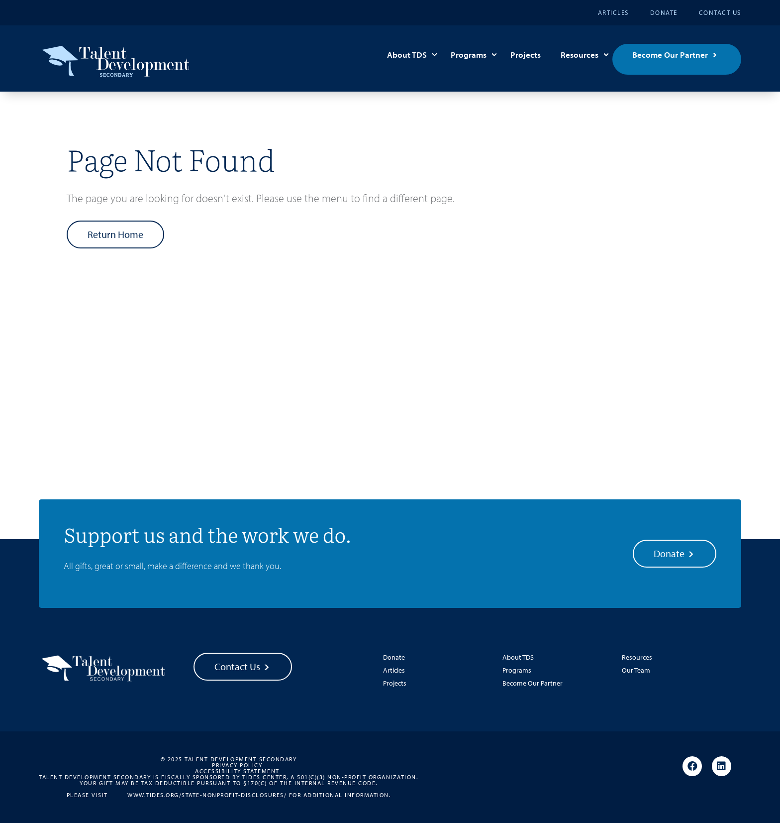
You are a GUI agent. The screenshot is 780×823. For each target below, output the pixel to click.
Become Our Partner (670, 54)
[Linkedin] (721, 767)
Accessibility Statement (237, 771)
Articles (613, 12)
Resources (579, 54)
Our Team (636, 670)
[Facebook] (692, 767)
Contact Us (720, 12)
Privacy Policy (237, 765)
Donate (664, 12)
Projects (525, 54)
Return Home (115, 234)
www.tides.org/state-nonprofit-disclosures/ (207, 794)
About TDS (407, 54)
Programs (469, 54)
